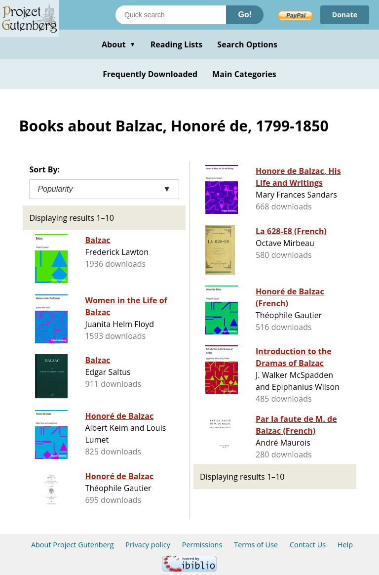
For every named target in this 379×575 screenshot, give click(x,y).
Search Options (247, 44)
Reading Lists (177, 44)
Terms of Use (256, 544)
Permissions (202, 544)
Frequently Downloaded (150, 74)
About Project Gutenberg (72, 544)
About (119, 44)
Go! (245, 14)
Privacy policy (147, 544)
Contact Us (308, 544)
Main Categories (244, 74)
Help (345, 544)
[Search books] (170, 14)
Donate (344, 14)
